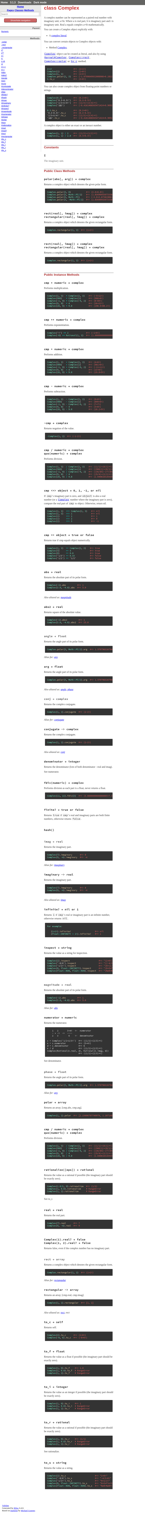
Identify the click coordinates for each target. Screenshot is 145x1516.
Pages (10, 10)
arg (56, 657)
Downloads (24, 2)
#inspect (5, 109)
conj (63, 752)
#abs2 (4, 75)
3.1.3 (13, 2)
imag (63, 900)
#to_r (3, 147)
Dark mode (40, 2)
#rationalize (6, 125)
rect (62, 1312)
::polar (4, 42)
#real (3, 128)
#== (3, 70)
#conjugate (6, 86)
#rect (3, 134)
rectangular (60, 1280)
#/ (2, 64)
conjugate (59, 719)
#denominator (7, 89)
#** (2, 53)
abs (56, 1008)
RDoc (16, 1508)
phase (70, 689)
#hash (4, 97)
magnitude (66, 597)
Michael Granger (28, 1510)
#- (2, 59)
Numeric (5, 31)
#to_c (3, 139)
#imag (4, 100)
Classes (19, 10)
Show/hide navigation (20, 20)
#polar (4, 120)
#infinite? (5, 106)
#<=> (3, 67)
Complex (62, 47)
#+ (2, 56)
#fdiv (3, 92)
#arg (3, 81)
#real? (4, 131)
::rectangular (6, 48)
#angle (4, 78)
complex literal (58, 35)
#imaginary (6, 103)
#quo (3, 123)
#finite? (4, 95)
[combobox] (20, 14)
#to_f (3, 142)
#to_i (3, 145)
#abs (3, 72)
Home (4, 2)
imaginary (59, 865)
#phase (4, 117)
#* (2, 50)
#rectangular (6, 136)
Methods (29, 10)
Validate (5, 1505)
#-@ (3, 61)
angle (63, 689)
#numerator (6, 114)
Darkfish (14, 1510)
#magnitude (6, 111)
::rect (3, 45)
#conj (3, 84)
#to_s (3, 150)
